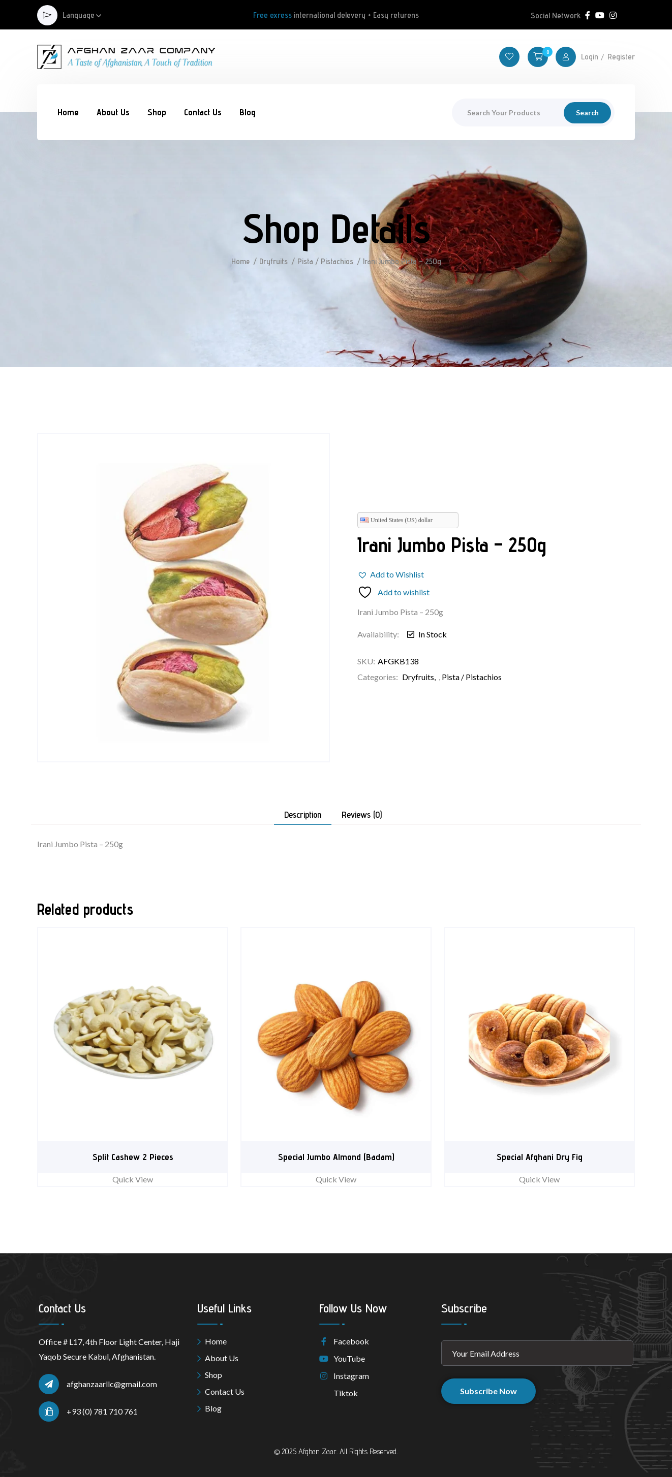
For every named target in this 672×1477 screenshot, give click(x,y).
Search (587, 112)
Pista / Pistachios (326, 261)
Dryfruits (273, 261)
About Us (113, 112)
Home (68, 112)
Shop (156, 112)
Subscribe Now (488, 1391)
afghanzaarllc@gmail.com (112, 1384)
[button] (390, 574)
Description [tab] (302, 815)
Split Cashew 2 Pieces (133, 1156)
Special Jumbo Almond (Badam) (336, 1156)
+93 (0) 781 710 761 (102, 1411)
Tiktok (338, 1393)
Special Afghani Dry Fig (540, 1156)
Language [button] (79, 15)
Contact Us (203, 112)
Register (621, 57)
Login (589, 57)
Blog (247, 112)
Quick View (132, 1179)
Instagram (344, 1375)
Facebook (344, 1341)
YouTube (342, 1358)
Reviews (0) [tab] (362, 815)
